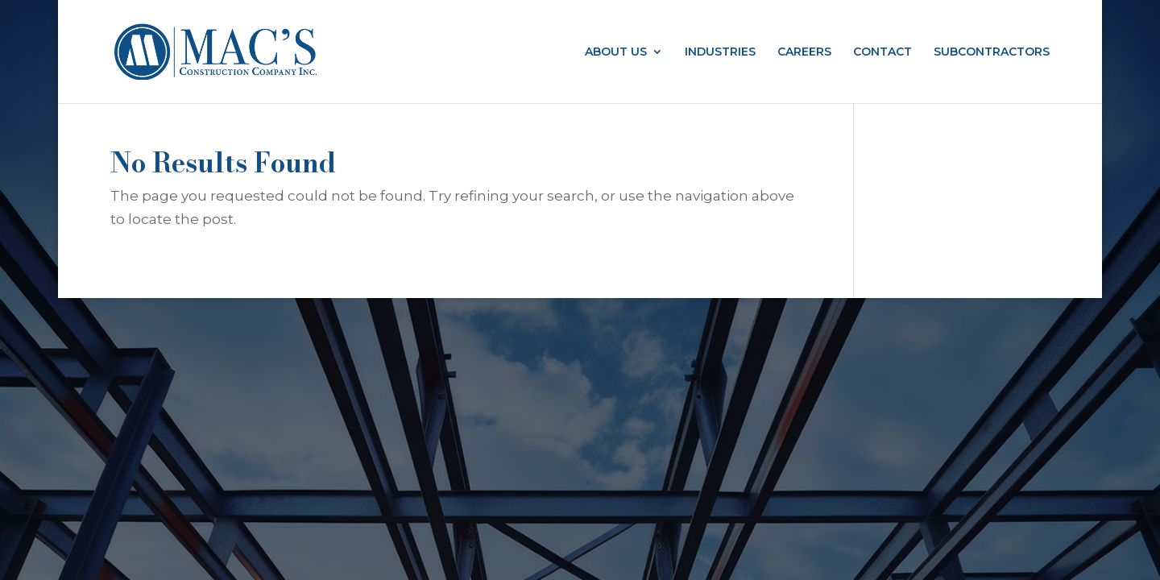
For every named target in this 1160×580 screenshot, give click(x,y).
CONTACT (882, 52)
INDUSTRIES (720, 52)
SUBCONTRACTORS (992, 52)
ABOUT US (616, 52)
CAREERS (804, 52)
